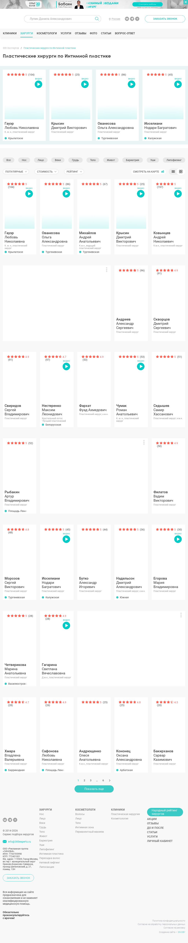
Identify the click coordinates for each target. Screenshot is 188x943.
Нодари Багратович (164, 125)
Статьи (106, 33)
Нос (24, 160)
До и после (155, 828)
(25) (77, 74)
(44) (105, 529)
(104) (31, 74)
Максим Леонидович (57, 410)
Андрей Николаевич (168, 237)
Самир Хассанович (168, 410)
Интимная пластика (51, 853)
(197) (160, 187)
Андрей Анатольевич (94, 237)
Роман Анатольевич (131, 410)
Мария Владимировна (168, 582)
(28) (30, 615)
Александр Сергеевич (131, 323)
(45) (170, 74)
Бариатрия (132, 160)
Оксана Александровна (131, 755)
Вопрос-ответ (125, 33)
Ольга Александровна (117, 125)
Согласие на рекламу (174, 927)
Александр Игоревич (94, 582)
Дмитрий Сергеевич (168, 323)
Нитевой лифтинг (49, 862)
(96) (142, 270)
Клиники (10, 33)
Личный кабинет (160, 841)
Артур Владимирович (20, 496)
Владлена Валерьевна (20, 755)
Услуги (66, 33)
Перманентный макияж (89, 831)
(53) (85, 359)
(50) (159, 446)
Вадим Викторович (168, 496)
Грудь (75, 160)
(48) (10, 532)
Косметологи (47, 33)
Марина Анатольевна (20, 669)
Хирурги (26, 33)
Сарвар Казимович (168, 755)
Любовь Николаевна (24, 125)
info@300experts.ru (19, 841)
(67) (105, 184)
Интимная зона (84, 827)
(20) (159, 705)
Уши (152, 160)
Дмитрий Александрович (131, 582)
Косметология (119, 818)
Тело (93, 160)
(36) (142, 529)
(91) (159, 273)
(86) (123, 74)
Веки (58, 160)
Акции (152, 819)
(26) (47, 705)
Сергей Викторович (20, 582)
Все (8, 160)
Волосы (80, 814)
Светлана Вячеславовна (57, 669)
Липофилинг (174, 160)
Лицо (41, 160)
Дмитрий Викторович (71, 125)
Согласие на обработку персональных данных (161, 924)
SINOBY (181, 932)
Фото (93, 33)
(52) (30, 443)
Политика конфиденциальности (168, 921)
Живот (111, 160)
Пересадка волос (49, 858)
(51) (179, 356)
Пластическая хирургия (125, 814)
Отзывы (80, 33)
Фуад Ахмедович (94, 408)
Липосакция (46, 866)
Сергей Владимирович (20, 410)
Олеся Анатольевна (94, 755)
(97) (47, 359)
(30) (179, 529)
